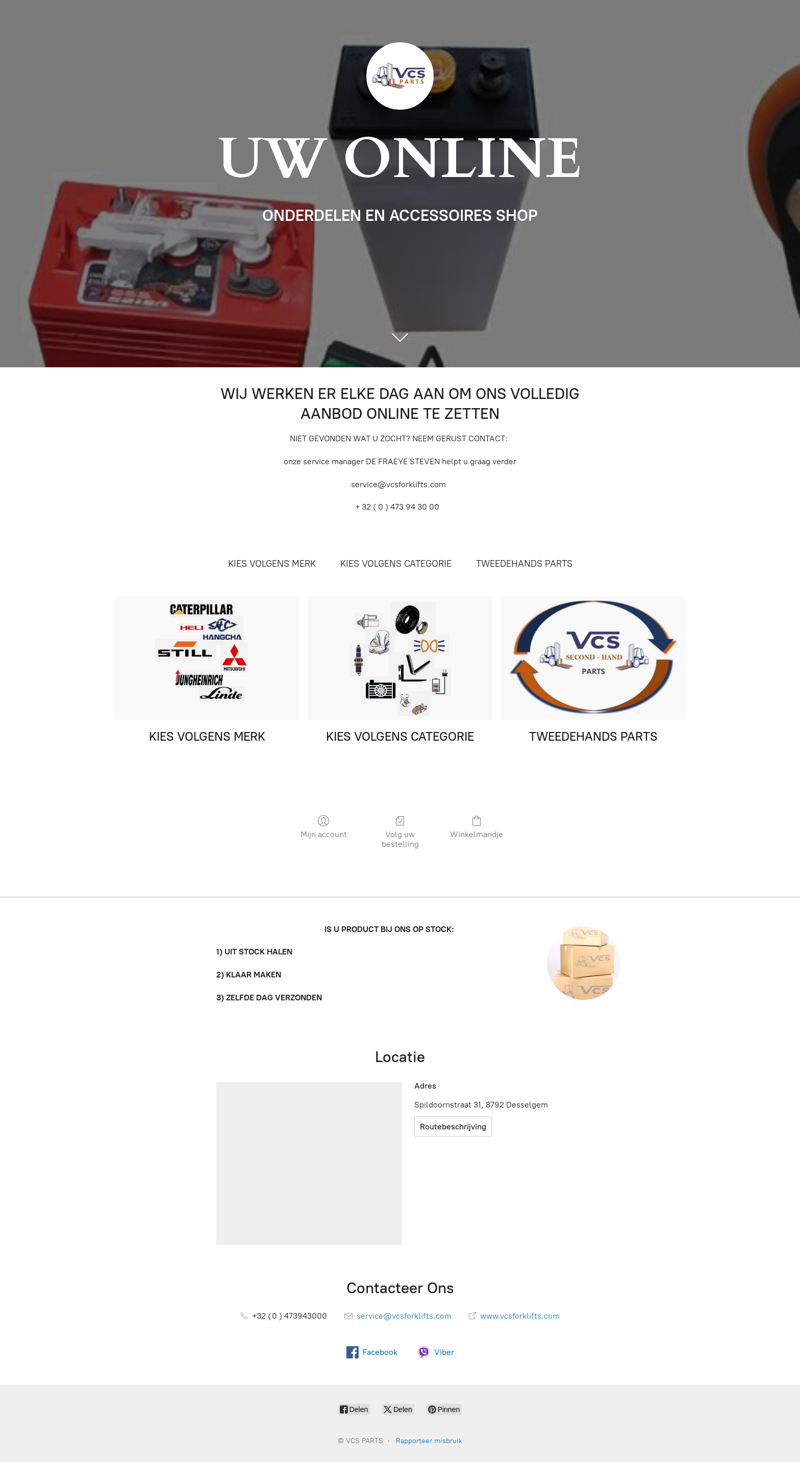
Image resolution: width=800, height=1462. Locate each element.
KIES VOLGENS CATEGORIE (396, 563)
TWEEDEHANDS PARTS (524, 563)
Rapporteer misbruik (429, 1440)
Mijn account (324, 827)
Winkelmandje (476, 827)
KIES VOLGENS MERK (272, 563)
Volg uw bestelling (400, 832)
